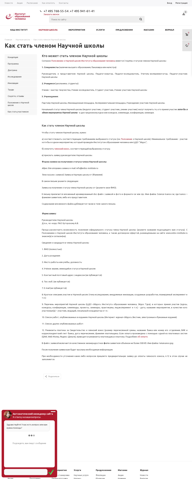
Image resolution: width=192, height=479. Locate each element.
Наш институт (19, 30)
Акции (121, 475)
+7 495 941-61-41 (82, 11)
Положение (126, 139)
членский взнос (61, 149)
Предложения (124, 30)
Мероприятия (76, 30)
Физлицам (101, 475)
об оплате (142, 336)
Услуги (100, 30)
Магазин (149, 30)
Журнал (169, 30)
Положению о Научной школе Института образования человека (83, 61)
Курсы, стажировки (60, 475)
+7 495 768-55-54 (56, 11)
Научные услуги (81, 475)
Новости (144, 475)
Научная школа (48, 30)
